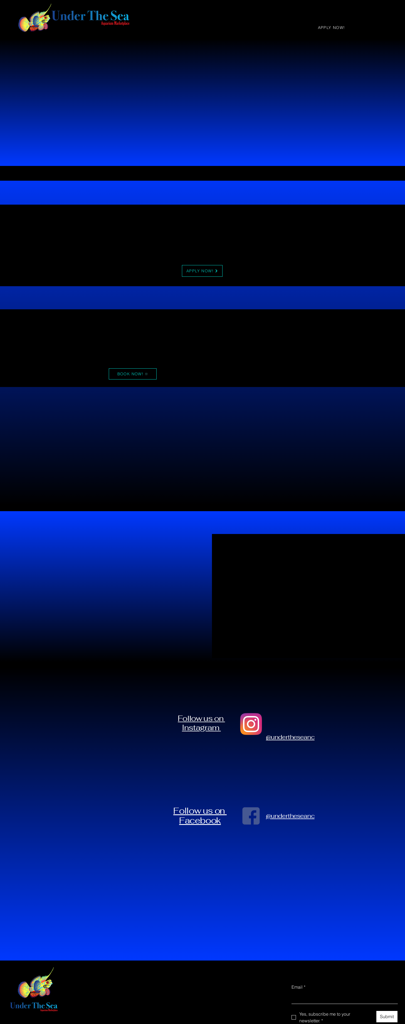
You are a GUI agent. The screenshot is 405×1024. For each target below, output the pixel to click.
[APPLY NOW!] (332, 27)
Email (298, 987)
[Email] (343, 998)
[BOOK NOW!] (133, 373)
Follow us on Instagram (201, 722)
